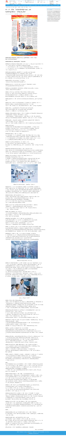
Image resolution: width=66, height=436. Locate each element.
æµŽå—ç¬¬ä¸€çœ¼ (14, 1)
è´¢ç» (39, 2)
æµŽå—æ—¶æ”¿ (20, 7)
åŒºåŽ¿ (57, 1)
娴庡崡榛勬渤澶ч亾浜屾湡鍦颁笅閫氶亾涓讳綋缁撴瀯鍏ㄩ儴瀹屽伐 (53, 14)
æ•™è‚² (33, 2)
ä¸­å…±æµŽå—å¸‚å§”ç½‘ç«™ (52, 1)
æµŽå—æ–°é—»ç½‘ (15, 4)
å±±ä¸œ (20, 4)
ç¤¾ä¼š (30, 5)
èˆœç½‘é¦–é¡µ (8, 7)
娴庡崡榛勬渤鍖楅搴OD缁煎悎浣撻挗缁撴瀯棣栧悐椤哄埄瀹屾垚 (53, 15)
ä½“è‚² (41, 5)
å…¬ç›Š (44, 2)
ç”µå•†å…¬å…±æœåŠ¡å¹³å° (52, 4)
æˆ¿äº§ (58, 5)
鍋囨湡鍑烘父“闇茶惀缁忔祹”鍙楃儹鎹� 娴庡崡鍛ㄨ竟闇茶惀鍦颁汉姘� (53, 19)
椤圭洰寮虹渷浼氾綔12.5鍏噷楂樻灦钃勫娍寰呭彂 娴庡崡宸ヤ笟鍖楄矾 (53, 11)
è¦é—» (19, 1)
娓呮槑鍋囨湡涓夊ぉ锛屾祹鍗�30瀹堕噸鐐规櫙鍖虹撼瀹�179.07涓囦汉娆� (53, 12)
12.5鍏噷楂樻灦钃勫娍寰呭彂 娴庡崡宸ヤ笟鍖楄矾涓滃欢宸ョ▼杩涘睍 (53, 17)
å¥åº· (47, 5)
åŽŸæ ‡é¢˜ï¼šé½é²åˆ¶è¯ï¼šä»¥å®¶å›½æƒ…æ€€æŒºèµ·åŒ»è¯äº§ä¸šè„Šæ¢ (20, 427)
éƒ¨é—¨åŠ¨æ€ (26, 7)
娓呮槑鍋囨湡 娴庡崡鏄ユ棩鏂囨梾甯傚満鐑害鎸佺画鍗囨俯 (53, 18)
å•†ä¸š (41, 2)
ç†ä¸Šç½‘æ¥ (27, 2)
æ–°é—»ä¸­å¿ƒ (11, 1)
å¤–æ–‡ (57, 4)
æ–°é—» (8, 5)
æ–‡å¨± (36, 5)
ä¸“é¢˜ (21, 1)
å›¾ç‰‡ (30, 2)
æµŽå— (13, 5)
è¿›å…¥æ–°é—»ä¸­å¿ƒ (57, 9)
